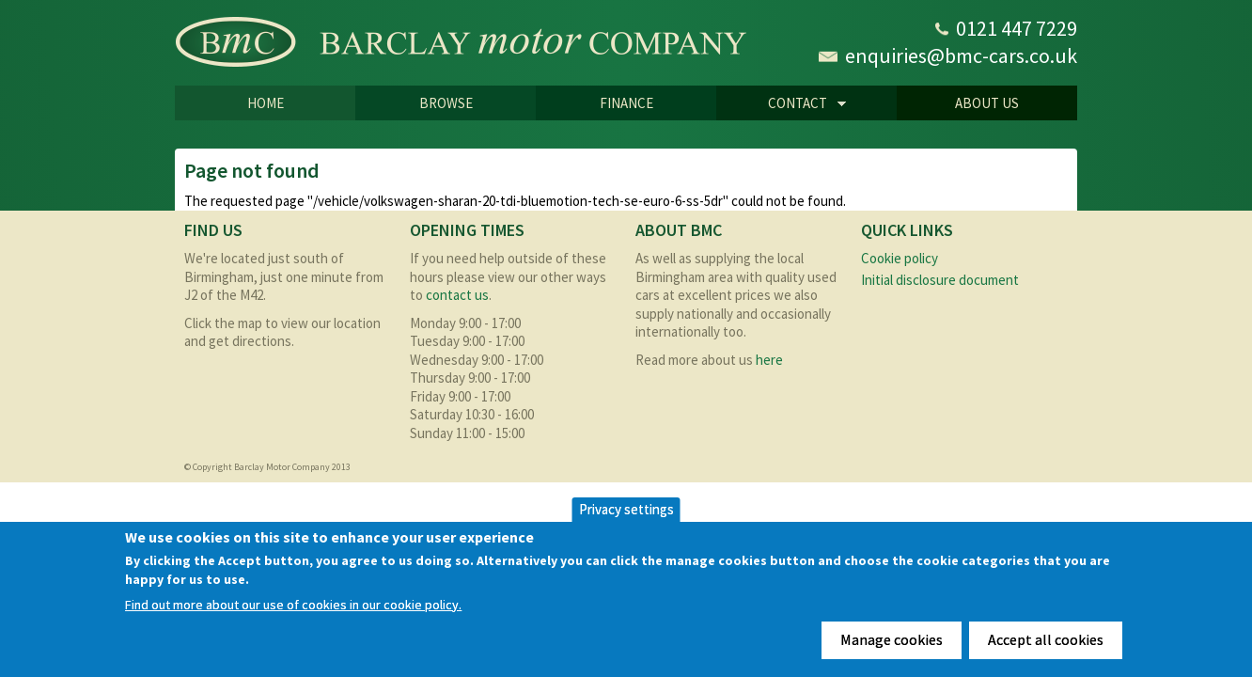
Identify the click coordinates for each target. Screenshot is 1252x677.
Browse (446, 103)
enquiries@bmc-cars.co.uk (961, 55)
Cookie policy (899, 258)
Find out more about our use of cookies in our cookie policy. (293, 605)
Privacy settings (626, 509)
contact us (457, 295)
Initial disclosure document (940, 280)
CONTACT (781, 104)
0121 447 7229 (1016, 28)
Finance (626, 103)
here (769, 360)
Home (265, 103)
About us (987, 103)
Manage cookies (891, 639)
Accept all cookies (1045, 639)
